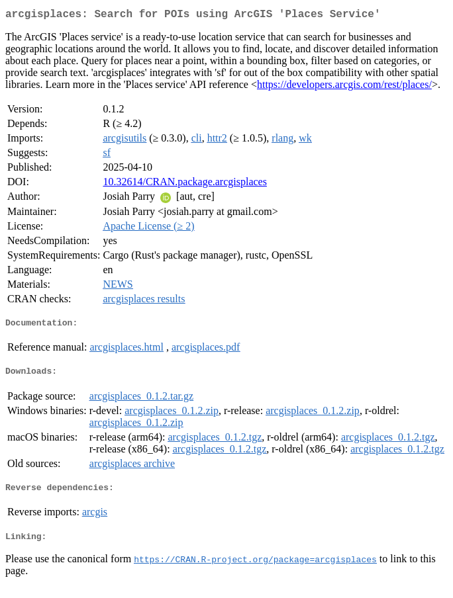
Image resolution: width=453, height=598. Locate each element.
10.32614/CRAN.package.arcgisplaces (184, 184)
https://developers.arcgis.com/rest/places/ (344, 87)
